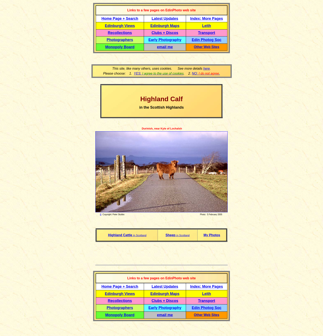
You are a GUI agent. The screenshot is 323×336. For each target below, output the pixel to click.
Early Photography (165, 40)
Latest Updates (165, 18)
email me (165, 47)
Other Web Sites (206, 47)
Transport (206, 33)
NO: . (206, 73)
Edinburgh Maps (164, 26)
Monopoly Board (120, 47)
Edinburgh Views (120, 26)
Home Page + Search (120, 18)
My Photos (212, 235)
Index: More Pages (206, 18)
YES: (159, 73)
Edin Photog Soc (206, 40)
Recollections (120, 33)
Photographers (120, 40)
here (206, 68)
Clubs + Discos (165, 33)
